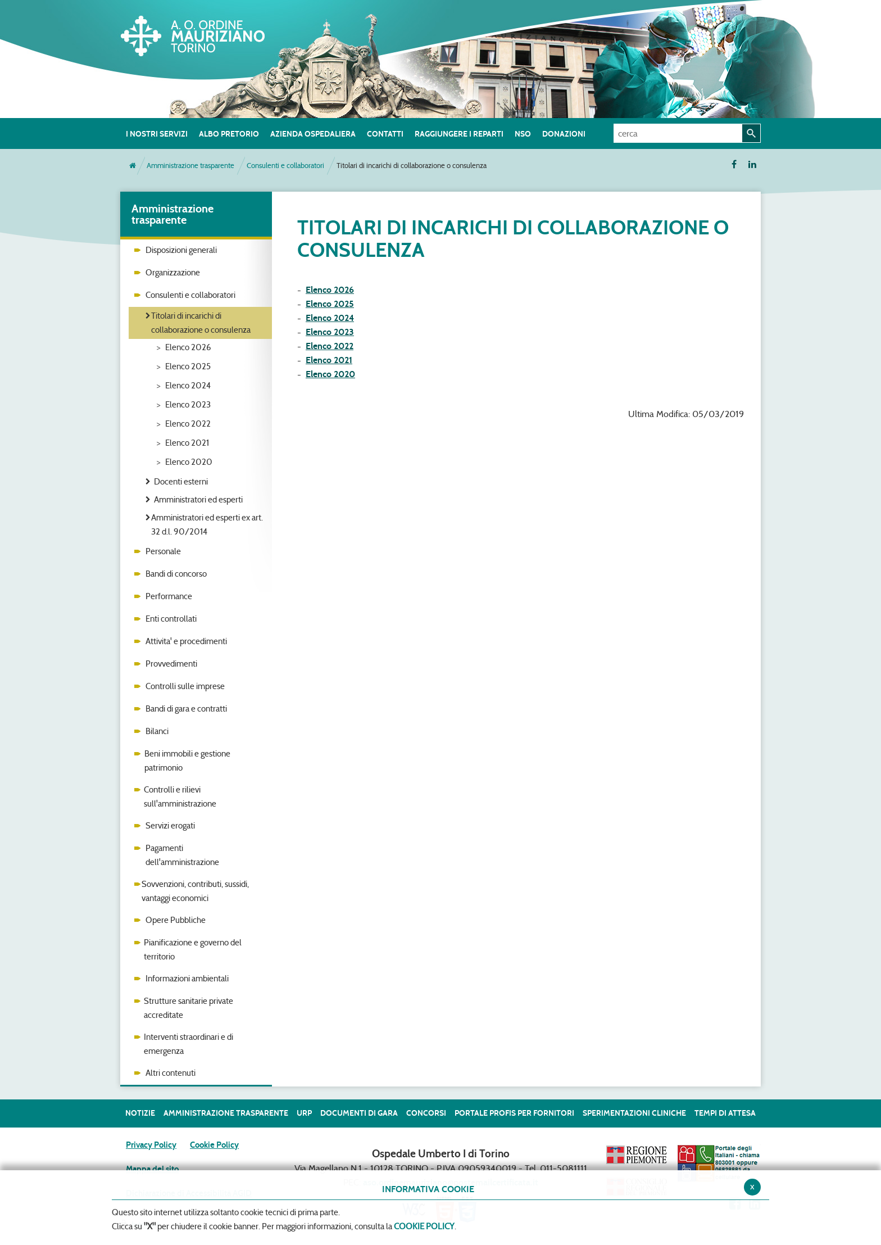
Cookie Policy (214, 1145)
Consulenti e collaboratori (285, 165)
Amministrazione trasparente (190, 165)
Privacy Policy (151, 1145)
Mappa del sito (152, 1169)
